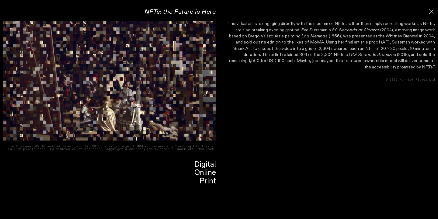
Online (205, 173)
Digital (205, 164)
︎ (431, 12)
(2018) (380, 54)
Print (208, 181)
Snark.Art (242, 48)
